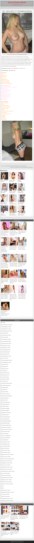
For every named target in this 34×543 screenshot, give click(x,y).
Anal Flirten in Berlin (4, 337)
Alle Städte (3, 322)
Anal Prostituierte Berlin (5, 418)
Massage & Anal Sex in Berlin (6, 479)
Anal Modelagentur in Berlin (6, 362)
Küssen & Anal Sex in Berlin (6, 475)
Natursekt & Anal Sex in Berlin (6, 481)
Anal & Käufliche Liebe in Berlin (6, 324)
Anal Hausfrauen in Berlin (5, 345)
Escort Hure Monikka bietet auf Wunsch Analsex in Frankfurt (22, 248)
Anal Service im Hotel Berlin (6, 427)
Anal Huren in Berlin (4, 358)
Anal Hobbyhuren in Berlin (5, 347)
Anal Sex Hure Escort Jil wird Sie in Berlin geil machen (22, 264)
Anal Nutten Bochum (4, 368)
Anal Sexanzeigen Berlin (5, 437)
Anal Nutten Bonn (4, 370)
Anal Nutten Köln (4, 389)
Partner (2, 485)
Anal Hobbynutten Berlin (5, 351)
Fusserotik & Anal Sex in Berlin (6, 469)
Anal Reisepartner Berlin (5, 423)
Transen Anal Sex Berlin (5, 496)
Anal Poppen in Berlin (5, 414)
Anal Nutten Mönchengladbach (6, 395)
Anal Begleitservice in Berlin (6, 328)
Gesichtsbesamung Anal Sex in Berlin (7, 471)
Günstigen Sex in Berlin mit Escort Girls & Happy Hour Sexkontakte (23, 517)
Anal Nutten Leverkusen (5, 393)
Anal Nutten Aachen (4, 364)
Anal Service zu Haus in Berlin (6, 429)
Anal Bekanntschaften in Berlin (6, 330)
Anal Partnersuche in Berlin (6, 412)
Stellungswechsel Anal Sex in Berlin (7, 492)
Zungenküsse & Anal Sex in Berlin (7, 500)
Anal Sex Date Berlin (5, 433)
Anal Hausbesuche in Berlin (6, 343)
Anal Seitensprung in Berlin (6, 425)
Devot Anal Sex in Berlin (5, 450)
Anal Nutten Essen (4, 381)
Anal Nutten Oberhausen (5, 402)
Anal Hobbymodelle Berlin (5, 349)
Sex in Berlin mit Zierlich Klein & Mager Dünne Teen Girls (5, 517)
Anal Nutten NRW (4, 400)
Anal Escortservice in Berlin (6, 335)
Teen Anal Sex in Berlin (5, 494)
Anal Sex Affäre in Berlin (5, 431)
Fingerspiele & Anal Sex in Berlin (7, 467)
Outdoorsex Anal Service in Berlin (7, 483)
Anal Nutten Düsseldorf (5, 379)
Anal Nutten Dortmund (5, 374)
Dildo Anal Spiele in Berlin (5, 452)
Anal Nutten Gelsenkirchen (6, 385)
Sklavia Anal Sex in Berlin (5, 490)
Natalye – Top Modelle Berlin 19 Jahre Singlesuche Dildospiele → (22, 167)
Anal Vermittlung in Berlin (5, 446)
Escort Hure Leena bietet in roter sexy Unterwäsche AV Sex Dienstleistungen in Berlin (13, 297)
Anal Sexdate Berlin (4, 439)
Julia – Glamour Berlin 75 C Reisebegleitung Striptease (17, 11)
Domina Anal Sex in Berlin (5, 456)
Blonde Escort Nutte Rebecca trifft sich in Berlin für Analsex (13, 248)
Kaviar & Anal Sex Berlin (5, 473)
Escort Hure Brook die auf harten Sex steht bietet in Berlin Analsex (14, 264)
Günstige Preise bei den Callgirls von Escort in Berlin (14, 533)
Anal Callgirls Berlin (4, 333)
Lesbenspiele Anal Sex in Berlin (6, 477)
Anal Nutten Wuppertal (5, 410)
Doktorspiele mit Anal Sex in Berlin (7, 454)
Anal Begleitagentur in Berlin (6, 326)
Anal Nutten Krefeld (4, 391)
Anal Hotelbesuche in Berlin (6, 356)
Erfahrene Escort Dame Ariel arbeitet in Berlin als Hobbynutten (22, 280)
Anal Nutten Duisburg (5, 377)
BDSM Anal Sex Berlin (5, 448)
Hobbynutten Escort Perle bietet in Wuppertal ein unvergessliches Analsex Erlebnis (4, 249)
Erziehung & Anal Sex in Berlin (6, 460)
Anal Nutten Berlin (4, 366)
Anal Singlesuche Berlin (5, 444)
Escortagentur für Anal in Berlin (6, 462)
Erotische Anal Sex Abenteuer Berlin (7, 458)
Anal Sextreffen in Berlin (5, 441)
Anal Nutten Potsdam (5, 406)
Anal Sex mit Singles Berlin (6, 435)
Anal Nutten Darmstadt (5, 372)
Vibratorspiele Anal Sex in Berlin (7, 498)
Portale (2, 488)
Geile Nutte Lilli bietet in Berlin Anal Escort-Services (22, 232)
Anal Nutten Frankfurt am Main (6, 383)
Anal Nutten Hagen (4, 387)
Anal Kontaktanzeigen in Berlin (6, 360)
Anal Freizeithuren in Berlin (6, 339)
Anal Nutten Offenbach (5, 404)
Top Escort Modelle (13, 68)
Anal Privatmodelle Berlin (5, 416)
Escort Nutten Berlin (17, 2)
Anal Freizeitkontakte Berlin (6, 341)
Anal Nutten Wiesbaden (5, 408)
